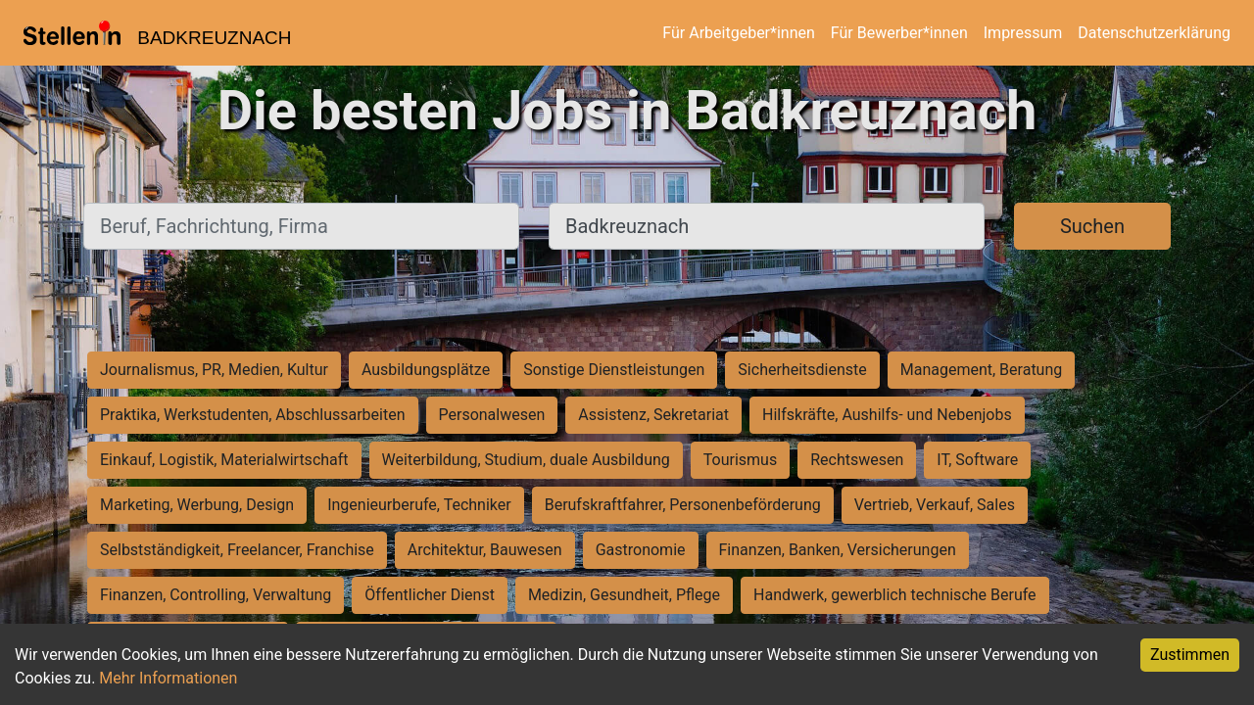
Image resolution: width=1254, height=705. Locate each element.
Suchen (1092, 226)
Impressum (1023, 33)
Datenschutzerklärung (1154, 33)
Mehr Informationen (168, 678)
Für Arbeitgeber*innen (738, 33)
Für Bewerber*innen (899, 33)
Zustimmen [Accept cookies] (1190, 654)
